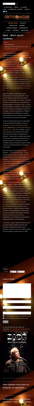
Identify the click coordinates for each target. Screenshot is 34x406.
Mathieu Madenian (19, 86)
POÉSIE (16, 7)
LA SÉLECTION (8, 7)
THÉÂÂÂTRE (24, 30)
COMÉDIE (22, 25)
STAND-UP (23, 23)
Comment (5, 282)
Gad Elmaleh (19, 202)
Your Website (6, 310)
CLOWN (8, 30)
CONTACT (27, 9)
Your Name (5, 299)
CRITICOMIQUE (25, 402)
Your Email (5, 304)
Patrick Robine (25, 77)
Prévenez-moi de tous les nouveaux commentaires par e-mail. (17, 316)
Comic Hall (14, 125)
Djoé (6, 42)
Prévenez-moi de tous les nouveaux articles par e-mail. (16, 318)
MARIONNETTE (23, 28)
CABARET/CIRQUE (11, 28)
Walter (21, 125)
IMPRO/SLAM (13, 25)
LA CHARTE (23, 7)
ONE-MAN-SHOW (13, 23)
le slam (19, 53)
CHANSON (16, 30)
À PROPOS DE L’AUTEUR (15, 9)
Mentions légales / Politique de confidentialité (16, 399)
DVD (5, 9)
